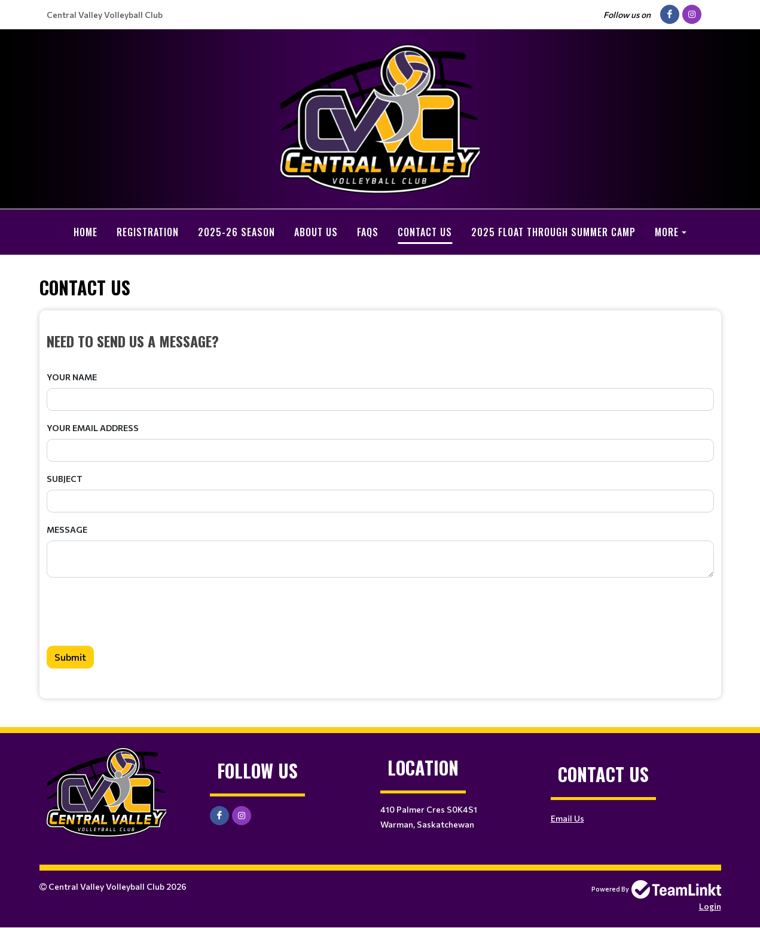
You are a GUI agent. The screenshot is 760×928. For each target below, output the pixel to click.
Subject (65, 479)
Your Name (72, 377)
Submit (70, 657)
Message (67, 529)
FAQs (368, 232)
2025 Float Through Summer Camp (553, 232)
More (667, 232)
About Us (316, 232)
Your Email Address (93, 428)
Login (710, 906)
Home (85, 232)
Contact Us (425, 232)
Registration (148, 232)
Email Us (567, 818)
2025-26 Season (236, 232)
